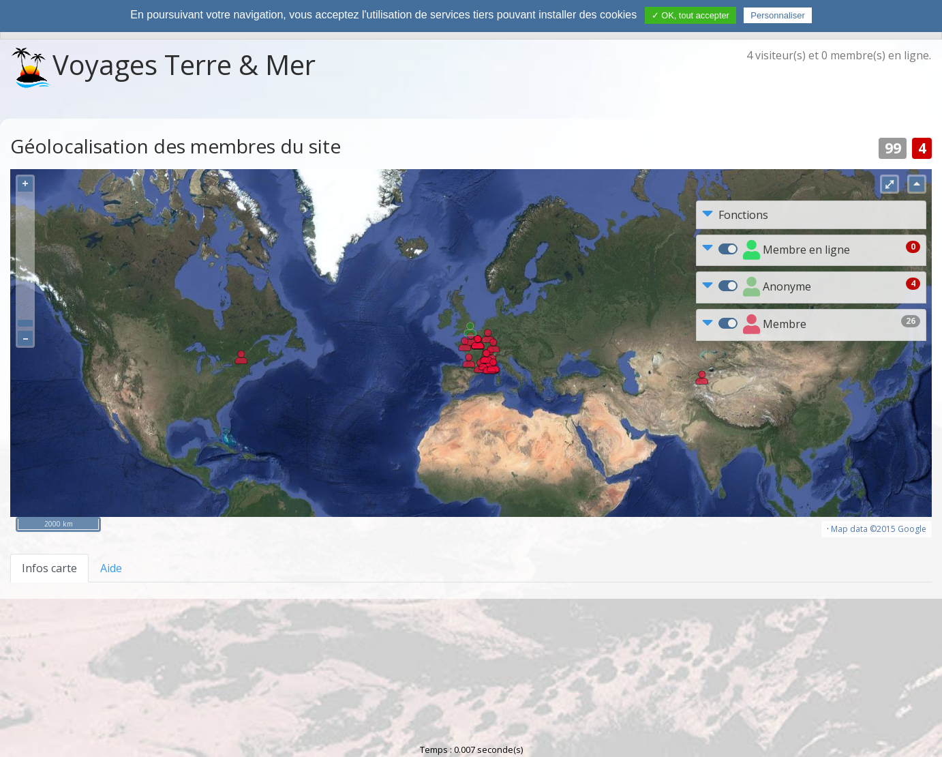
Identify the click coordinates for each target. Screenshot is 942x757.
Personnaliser (777, 15)
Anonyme (777, 287)
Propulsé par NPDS (469, 726)
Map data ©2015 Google (878, 529)
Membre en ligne (796, 251)
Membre (774, 325)
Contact (503, 658)
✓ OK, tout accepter (690, 15)
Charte (443, 658)
